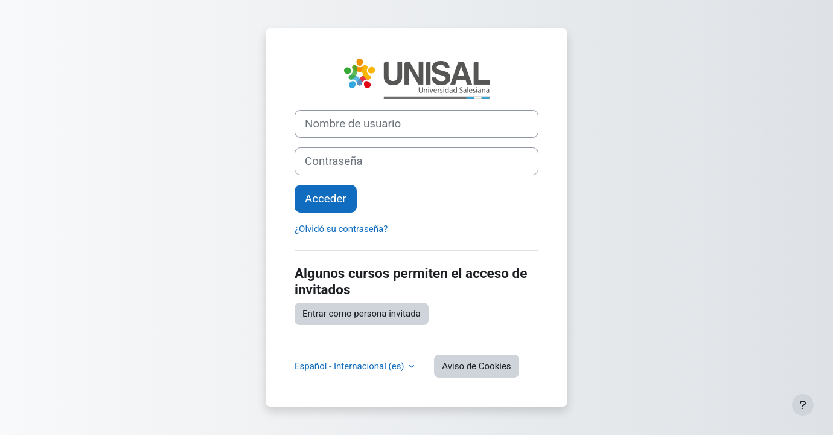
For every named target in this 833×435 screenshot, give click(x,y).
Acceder (325, 198)
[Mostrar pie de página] (803, 405)
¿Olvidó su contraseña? (341, 229)
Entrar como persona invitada (361, 313)
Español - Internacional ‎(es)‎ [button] (350, 366)
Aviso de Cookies (476, 366)
